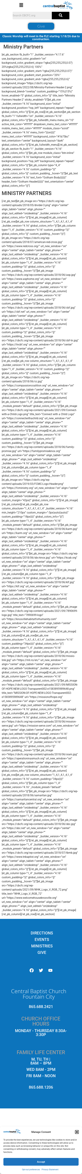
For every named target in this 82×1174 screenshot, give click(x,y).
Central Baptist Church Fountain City (38, 993)
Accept (41, 1161)
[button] (77, 1132)
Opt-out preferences (31, 1169)
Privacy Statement (50, 1169)
